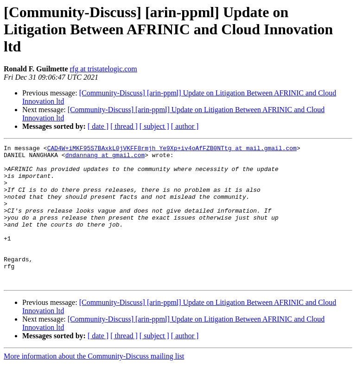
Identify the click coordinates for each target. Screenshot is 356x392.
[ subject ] (154, 126)
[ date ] (98, 126)
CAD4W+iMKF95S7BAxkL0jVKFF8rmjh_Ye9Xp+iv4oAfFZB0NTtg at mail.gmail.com (172, 149)
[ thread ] (124, 126)
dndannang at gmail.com (105, 157)
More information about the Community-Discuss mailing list (94, 384)
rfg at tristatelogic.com (103, 69)
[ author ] (185, 126)
